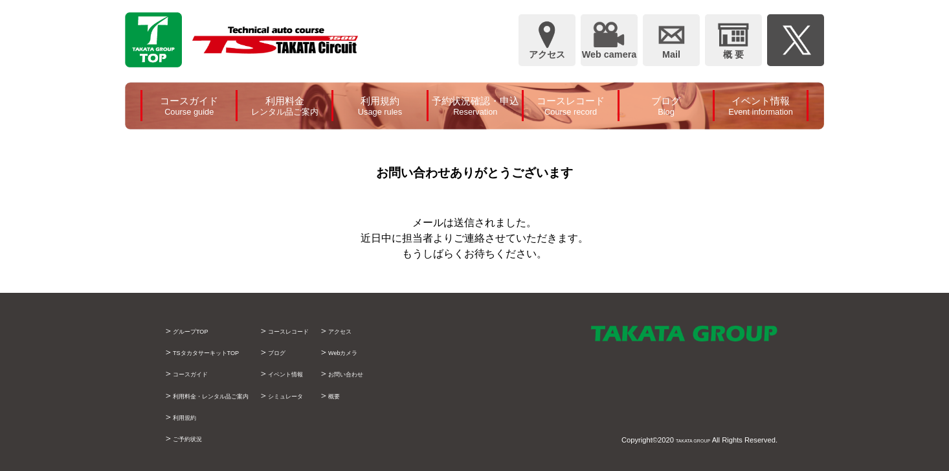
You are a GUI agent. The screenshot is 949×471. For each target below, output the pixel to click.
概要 (402, 395)
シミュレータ (337, 395)
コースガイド (200, 373)
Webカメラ (416, 352)
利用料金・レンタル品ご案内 (232, 395)
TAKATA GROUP (683, 440)
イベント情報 (337, 373)
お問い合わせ (420, 373)
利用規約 (191, 416)
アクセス (411, 330)
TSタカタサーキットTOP (224, 352)
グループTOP (200, 330)
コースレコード (342, 330)
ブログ (323, 352)
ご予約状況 (195, 438)
